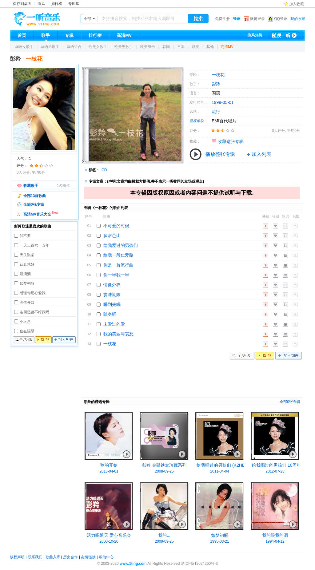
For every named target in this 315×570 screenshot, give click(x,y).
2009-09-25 (164, 541)
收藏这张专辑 (231, 141)
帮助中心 (106, 557)
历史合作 (70, 557)
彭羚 (15, 59)
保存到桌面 (22, 4)
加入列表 (64, 340)
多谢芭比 (112, 235)
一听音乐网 (46, 17)
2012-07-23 (274, 471)
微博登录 (257, 19)
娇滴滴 (25, 274)
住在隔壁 (27, 331)
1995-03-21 (219, 541)
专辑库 (73, 4)
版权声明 (17, 557)
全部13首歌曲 (34, 196)
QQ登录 (280, 19)
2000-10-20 (108, 541)
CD (104, 170)
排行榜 (56, 4)
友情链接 (88, 557)
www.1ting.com (133, 563)
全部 (87, 19)
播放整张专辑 (220, 154)
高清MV (227, 47)
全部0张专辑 (33, 204)
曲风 (41, 4)
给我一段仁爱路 (118, 255)
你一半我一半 (116, 274)
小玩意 (25, 321)
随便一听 (284, 35)
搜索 (198, 19)
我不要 (25, 236)
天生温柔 (27, 255)
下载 (295, 226)
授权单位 (196, 121)
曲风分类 (254, 35)
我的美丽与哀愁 (118, 333)
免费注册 (222, 19)
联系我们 (35, 557)
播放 (43, 340)
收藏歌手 (30, 186)
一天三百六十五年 (34, 245)
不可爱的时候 (116, 225)
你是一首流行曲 (118, 265)
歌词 (285, 226)
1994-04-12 (274, 541)
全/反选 (24, 340)
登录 (236, 19)
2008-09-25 (164, 471)
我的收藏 (297, 19)
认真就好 (27, 264)
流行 (216, 111)
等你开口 (27, 302)
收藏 (275, 226)
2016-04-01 (108, 471)
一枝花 (218, 74)
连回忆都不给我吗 (34, 312)
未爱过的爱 (114, 324)
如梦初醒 (27, 283)
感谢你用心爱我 (33, 293)
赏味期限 (112, 294)
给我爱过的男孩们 (120, 245)
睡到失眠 (112, 304)
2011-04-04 (219, 471)
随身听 (109, 314)
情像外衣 (112, 284)
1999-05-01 (223, 102)
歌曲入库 (53, 557)
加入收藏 (296, 4)
